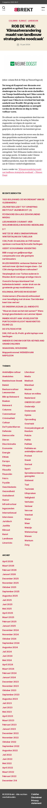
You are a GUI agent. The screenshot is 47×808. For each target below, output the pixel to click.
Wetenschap (31, 532)
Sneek (28, 460)
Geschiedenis (9, 487)
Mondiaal (29, 385)
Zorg (27, 545)
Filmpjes (6, 465)
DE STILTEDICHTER (11, 329)
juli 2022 (7, 755)
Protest (28, 456)
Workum (29, 540)
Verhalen (29, 502)
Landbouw (33, 21)
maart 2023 (8, 720)
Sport (27, 468)
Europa (6, 461)
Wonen (28, 536)
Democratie (8, 435)
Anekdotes (7, 376)
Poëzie (28, 435)
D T (4, 229)
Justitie (6, 525)
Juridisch (7, 521)
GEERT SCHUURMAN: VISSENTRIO (19, 248)
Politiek (28, 444)
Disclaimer (36, 797)
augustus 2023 (10, 699)
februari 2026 (9, 570)
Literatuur (30, 372)
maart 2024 (8, 669)
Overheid (29, 423)
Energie (6, 452)
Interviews (7, 517)
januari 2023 (9, 729)
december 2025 (10, 578)
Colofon (35, 794)
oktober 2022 (9, 742)
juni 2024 (7, 656)
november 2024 (10, 634)
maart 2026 (8, 565)
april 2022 (7, 767)
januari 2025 (9, 626)
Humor (5, 500)
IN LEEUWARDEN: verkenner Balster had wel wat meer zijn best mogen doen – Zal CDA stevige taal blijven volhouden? (22, 266)
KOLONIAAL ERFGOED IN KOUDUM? (19, 292)
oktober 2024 (9, 639)
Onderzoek (30, 411)
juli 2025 (7, 600)
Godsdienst (8, 495)
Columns (13, 21)
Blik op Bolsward (10, 397)
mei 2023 (7, 712)
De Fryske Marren (11, 427)
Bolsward (7, 405)
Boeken (6, 401)
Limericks (7, 543)
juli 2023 (7, 703)
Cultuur (6, 422)
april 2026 (7, 561)
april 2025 (7, 613)
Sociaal (28, 464)
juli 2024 (7, 651)
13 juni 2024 (25, 44)
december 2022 (10, 733)
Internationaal (9, 513)
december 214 (9, 780)
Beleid (5, 385)
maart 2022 (8, 772)
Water (28, 519)
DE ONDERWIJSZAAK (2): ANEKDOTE (20, 306)
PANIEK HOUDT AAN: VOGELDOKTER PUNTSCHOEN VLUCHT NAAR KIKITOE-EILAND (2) (21, 321)
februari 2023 (9, 724)
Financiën (7, 474)
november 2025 (10, 583)
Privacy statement (36, 801)
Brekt (12, 794)
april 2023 (7, 716)
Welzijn (28, 527)
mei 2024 (7, 660)
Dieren (5, 439)
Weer (27, 523)
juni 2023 (7, 707)
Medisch (29, 380)
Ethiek (5, 457)
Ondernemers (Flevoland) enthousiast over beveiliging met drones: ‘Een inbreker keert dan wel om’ (23, 299)
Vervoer (29, 510)
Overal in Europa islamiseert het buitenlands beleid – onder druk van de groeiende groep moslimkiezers (21, 284)
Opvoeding (30, 419)
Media (28, 376)
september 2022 (10, 746)
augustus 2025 (10, 596)
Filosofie (6, 470)
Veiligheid (30, 497)
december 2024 (10, 630)
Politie (28, 439)
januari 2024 (9, 677)
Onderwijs (30, 406)
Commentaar (9, 414)
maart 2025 (8, 617)
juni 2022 (7, 759)
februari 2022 (9, 776)
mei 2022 (7, 763)
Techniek (29, 489)
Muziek (28, 389)
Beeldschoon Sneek (12, 380)
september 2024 (10, 643)
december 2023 (10, 681)
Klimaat (23, 21)
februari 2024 (9, 673)
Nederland (30, 398)
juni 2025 (7, 604)
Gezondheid (8, 491)
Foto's (5, 478)
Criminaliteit (8, 418)
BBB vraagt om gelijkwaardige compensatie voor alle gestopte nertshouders (18, 255)
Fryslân (6, 482)
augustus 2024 (10, 647)
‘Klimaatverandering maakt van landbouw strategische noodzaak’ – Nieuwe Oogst (22, 172)
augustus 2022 (10, 750)
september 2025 (10, 591)
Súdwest (29, 480)
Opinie (28, 415)
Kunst (5, 534)
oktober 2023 (9, 690)
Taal (27, 484)
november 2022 (10, 737)
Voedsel (29, 515)
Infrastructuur (9, 504)
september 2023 (10, 694)
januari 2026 (9, 574)
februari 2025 (9, 621)
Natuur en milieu (33, 393)
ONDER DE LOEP (32, 402)
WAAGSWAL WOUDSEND (14, 348)
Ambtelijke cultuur (11, 372)
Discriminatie (9, 444)
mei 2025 (7, 608)
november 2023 (10, 686)
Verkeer (29, 506)
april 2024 (7, 664)
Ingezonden (8, 508)
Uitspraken (30, 493)
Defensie (6, 431)
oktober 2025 (9, 587)
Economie (7, 448)
